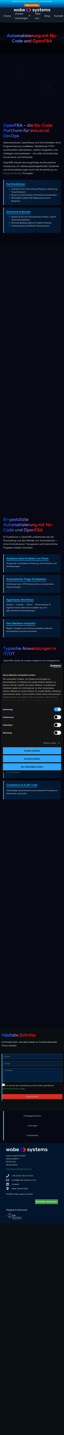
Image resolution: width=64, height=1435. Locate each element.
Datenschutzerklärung (12, 1088)
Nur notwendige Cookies (32, 767)
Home (7, 15)
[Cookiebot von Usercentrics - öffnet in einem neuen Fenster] (50, 666)
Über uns (38, 16)
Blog (47, 15)
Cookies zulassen (32, 751)
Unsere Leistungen (22, 16)
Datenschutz (25, 1169)
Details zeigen (49, 743)
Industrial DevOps (12, 173)
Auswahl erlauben (32, 759)
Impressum (11, 1169)
